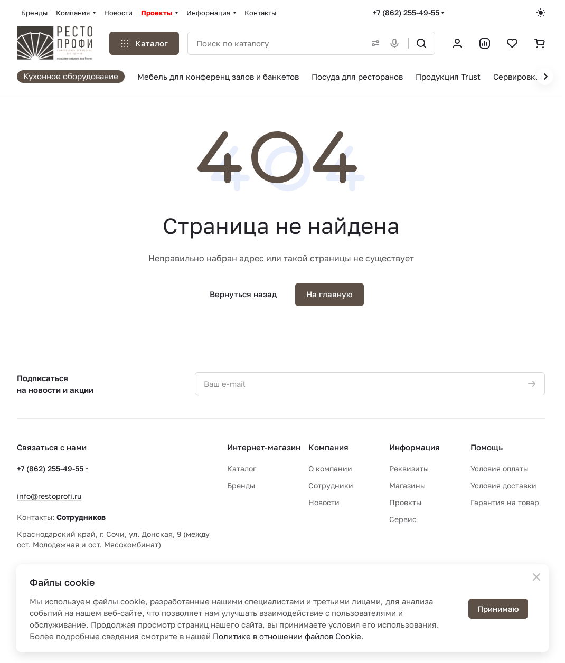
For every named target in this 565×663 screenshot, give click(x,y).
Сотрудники (330, 485)
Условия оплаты (499, 468)
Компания (328, 447)
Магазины (407, 485)
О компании (330, 468)
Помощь (486, 447)
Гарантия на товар (504, 502)
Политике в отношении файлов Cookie (287, 636)
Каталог (241, 468)
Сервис (403, 519)
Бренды (241, 485)
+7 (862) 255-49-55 (406, 12)
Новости (324, 502)
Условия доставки (503, 485)
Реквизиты (409, 468)
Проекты (405, 502)
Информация (414, 447)
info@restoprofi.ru (49, 495)
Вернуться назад (243, 294)
